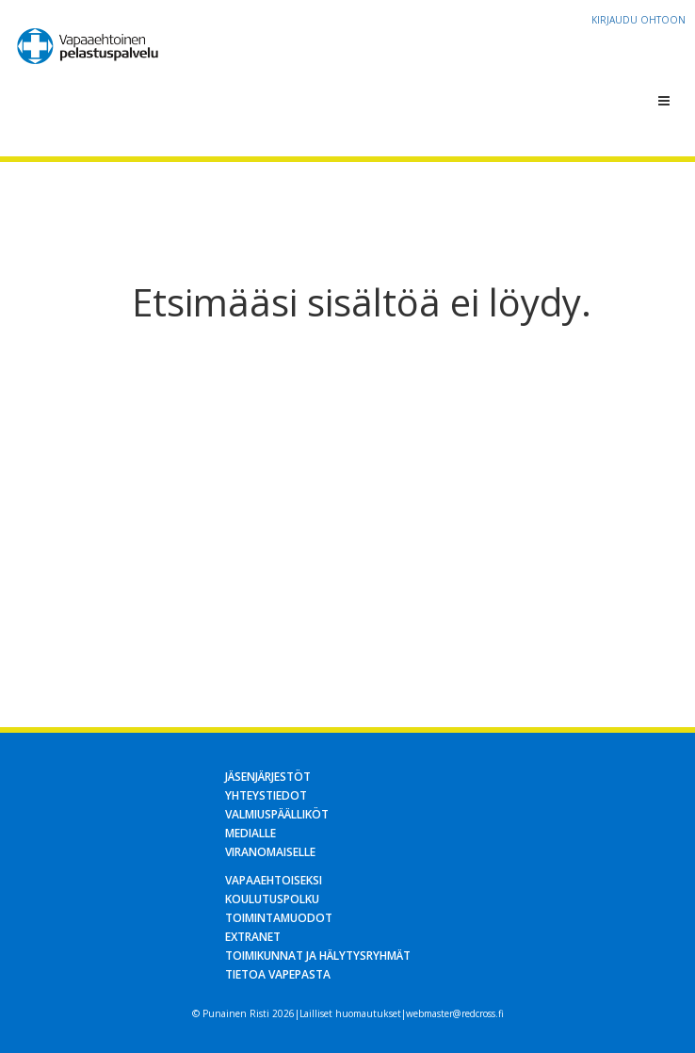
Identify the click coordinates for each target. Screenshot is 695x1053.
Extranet (253, 937)
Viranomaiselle (270, 852)
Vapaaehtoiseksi (273, 880)
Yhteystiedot (266, 795)
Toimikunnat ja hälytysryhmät (318, 956)
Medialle (250, 833)
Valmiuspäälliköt (277, 814)
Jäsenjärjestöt (268, 777)
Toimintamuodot (278, 918)
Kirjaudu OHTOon (638, 19)
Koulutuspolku (272, 899)
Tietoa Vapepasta (278, 974)
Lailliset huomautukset (350, 1013)
